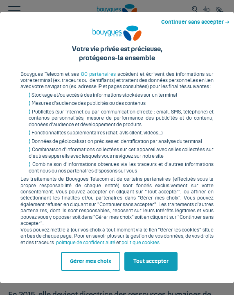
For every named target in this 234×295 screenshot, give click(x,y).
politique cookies (122, 231)
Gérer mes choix (41, 277)
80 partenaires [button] (92, 68)
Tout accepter (154, 277)
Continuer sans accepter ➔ (198, 7)
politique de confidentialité (67, 231)
